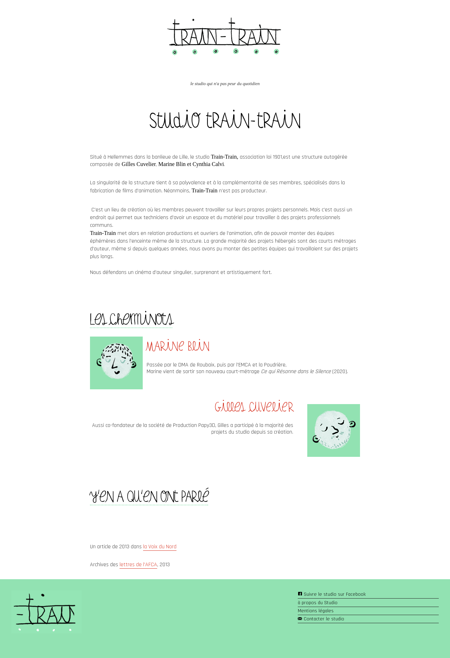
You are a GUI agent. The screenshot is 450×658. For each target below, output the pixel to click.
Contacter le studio (324, 619)
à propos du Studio (318, 603)
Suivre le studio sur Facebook (335, 594)
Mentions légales (316, 611)
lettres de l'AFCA (138, 564)
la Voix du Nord (159, 546)
